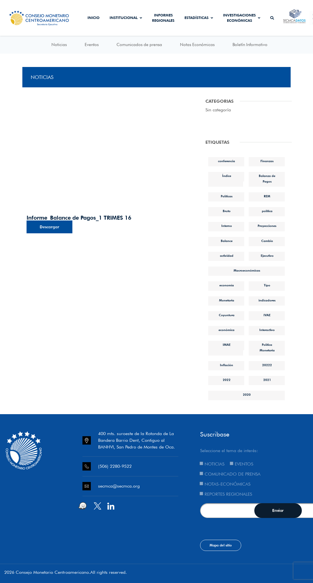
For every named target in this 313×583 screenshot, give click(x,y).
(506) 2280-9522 (115, 466)
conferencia (226, 161)
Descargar (49, 227)
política (267, 211)
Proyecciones (267, 226)
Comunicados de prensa (139, 44)
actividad (226, 256)
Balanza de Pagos (267, 178)
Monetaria (226, 300)
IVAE (267, 315)
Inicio (93, 17)
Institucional (126, 17)
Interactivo (267, 330)
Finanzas (267, 161)
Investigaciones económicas (241, 18)
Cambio (267, 241)
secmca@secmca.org (119, 486)
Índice (226, 176)
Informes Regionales (163, 18)
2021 (267, 380)
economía (226, 285)
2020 (247, 395)
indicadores (267, 300)
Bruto (227, 211)
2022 (227, 380)
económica (226, 330)
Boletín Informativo (250, 44)
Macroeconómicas (247, 270)
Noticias (59, 44)
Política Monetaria (267, 347)
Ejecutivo (267, 256)
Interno (226, 226)
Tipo (267, 285)
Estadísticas (198, 17)
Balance (227, 241)
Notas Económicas (197, 44)
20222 (267, 365)
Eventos (92, 44)
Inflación (226, 365)
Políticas (227, 196)
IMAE (227, 345)
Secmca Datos (294, 18)
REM (267, 196)
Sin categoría (218, 109)
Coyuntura (226, 315)
